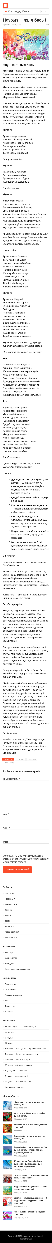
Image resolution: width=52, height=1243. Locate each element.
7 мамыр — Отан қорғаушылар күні (21, 1054)
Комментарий (11, 779)
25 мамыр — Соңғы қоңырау (18, 1065)
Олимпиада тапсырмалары (17, 969)
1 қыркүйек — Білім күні (16, 1070)
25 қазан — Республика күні (18, 1081)
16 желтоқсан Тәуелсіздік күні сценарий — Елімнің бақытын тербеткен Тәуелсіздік (28, 1164)
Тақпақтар (10, 1006)
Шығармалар (11, 989)
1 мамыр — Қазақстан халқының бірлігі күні (25, 1048)
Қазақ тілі (9, 926)
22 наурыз (20, 759)
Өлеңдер (9, 1011)
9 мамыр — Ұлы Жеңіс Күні (17, 1059)
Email (6, 828)
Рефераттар (11, 984)
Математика (11, 904)
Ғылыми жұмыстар (13, 995)
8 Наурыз (9, 1037)
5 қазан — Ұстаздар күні (16, 1076)
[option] (27, 11)
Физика (8, 910)
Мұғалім (6, 24)
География (10, 899)
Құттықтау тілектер (14, 1087)
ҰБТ (6, 1000)
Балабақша (32, 759)
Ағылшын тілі (11, 937)
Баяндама (9, 963)
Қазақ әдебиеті (12, 932)
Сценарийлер (9, 762)
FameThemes (26, 1239)
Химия (8, 915)
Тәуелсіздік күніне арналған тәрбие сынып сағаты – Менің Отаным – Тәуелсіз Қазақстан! (30, 1150)
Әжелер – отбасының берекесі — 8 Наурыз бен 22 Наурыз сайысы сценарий (30, 1200)
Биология (9, 893)
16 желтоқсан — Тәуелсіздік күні (20, 1026)
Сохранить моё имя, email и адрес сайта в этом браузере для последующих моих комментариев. (26, 858)
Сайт (5, 842)
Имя (6, 814)
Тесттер (9, 952)
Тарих (7, 921)
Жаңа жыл (9, 1032)
